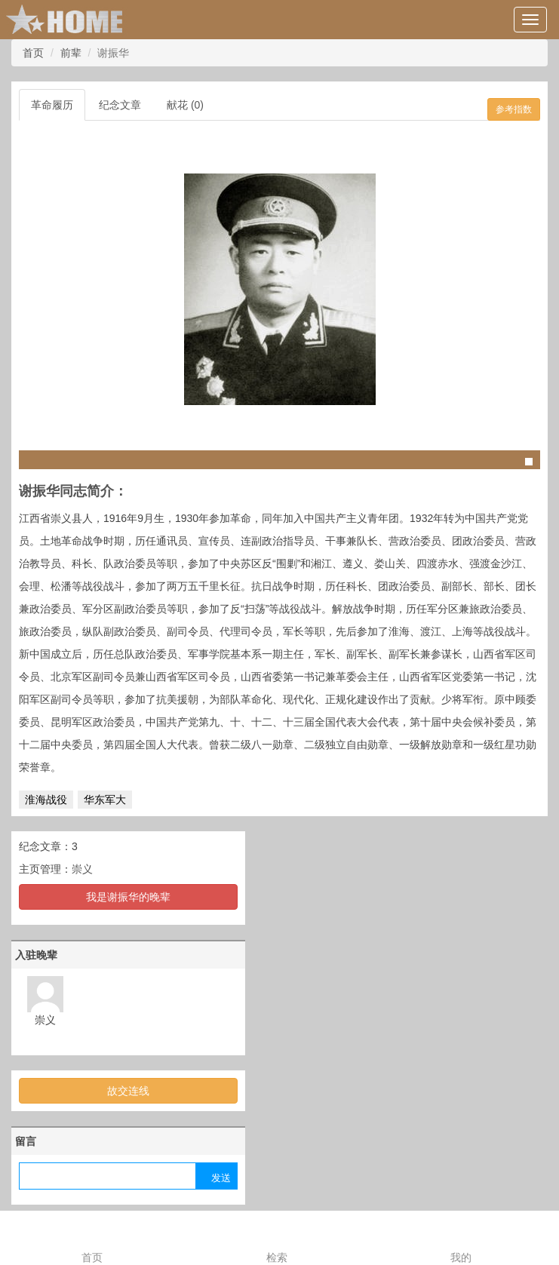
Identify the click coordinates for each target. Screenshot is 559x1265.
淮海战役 (46, 800)
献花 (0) (185, 105)
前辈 (70, 53)
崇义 (82, 869)
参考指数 (514, 109)
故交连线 (128, 1091)
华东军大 (105, 800)
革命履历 (52, 105)
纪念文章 (120, 105)
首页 (33, 53)
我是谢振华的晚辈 (128, 897)
